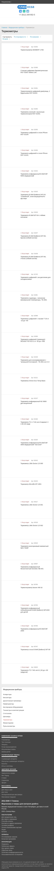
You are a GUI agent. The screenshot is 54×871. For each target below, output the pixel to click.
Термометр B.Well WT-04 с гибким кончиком (33, 216)
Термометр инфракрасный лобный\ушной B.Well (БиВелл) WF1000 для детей (35, 610)
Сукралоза (5, 780)
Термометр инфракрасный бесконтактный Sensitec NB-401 (32, 568)
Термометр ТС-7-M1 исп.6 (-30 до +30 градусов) (34, 671)
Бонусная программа (9, 839)
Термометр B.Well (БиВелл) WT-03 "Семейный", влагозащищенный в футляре (33, 196)
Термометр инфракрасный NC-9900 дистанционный (34, 402)
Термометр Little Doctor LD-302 (32, 525)
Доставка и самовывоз (9, 819)
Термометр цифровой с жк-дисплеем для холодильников (35, 278)
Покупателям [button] (6, 2)
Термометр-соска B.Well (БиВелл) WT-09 (35, 649)
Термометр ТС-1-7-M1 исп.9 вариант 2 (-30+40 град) (34, 423)
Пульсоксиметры (9, 726)
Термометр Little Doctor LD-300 (32, 463)
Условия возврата (8, 825)
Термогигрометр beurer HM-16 (31, 587)
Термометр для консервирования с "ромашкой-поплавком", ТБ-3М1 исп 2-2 (35, 361)
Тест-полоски (6, 742)
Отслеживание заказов (9, 837)
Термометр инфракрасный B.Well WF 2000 (34, 630)
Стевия (4, 778)
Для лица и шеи (7, 790)
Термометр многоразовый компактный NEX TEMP (34, 547)
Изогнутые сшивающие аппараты (13, 761)
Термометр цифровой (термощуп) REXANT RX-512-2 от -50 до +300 (33, 340)
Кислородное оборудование (13, 707)
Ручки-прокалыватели (9, 747)
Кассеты (4, 763)
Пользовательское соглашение (12, 854)
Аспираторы (7, 694)
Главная (4, 27)
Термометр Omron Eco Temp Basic (33, 381)
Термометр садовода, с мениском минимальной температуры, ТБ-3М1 (34, 299)
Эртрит (4, 783)
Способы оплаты (7, 821)
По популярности (21, 37)
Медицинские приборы (16, 27)
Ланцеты (4, 744)
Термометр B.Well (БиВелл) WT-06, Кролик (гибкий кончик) (33, 237)
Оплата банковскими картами (12, 827)
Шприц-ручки (6, 752)
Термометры (7, 720)
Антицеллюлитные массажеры (12, 794)
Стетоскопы (7, 713)
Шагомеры (6, 716)
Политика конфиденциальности (12, 852)
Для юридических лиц (9, 817)
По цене (6, 39)
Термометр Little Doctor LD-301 (32, 505)
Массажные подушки (9, 797)
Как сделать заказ (8, 848)
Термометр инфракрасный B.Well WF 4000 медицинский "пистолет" (34, 444)
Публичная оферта (8, 846)
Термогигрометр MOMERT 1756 (32, 50)
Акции (4, 829)
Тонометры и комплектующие (13, 710)
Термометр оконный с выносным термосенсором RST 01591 (32, 113)
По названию (35, 37)
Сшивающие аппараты (9, 759)
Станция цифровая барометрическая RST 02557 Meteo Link (34, 71)
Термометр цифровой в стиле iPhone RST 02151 (34, 154)
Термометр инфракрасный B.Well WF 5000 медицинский (34, 175)
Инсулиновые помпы (9, 749)
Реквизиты (5, 844)
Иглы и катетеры (7, 766)
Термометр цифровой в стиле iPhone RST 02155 (34, 133)
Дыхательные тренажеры (12, 701)
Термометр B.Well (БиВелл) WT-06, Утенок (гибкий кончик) (33, 257)
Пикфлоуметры (8, 704)
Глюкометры (6, 740)
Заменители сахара (8, 773)
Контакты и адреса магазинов (12, 823)
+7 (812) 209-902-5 (27, 15)
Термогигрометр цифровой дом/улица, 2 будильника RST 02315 (35, 92)
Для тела (5, 792)
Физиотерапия (8, 723)
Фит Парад (5, 775)
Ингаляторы (7, 697)
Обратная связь (7, 850)
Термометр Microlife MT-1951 (31, 484)
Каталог (4, 831)
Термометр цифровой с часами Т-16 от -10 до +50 (35, 320)
